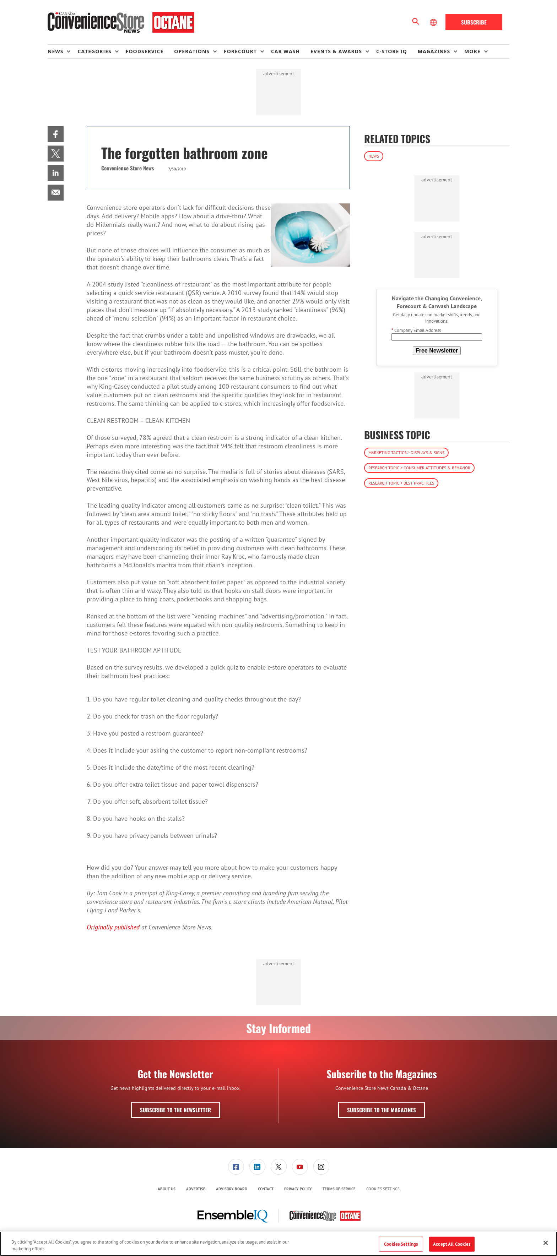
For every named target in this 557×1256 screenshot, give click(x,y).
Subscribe (474, 22)
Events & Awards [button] (336, 51)
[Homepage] (121, 22)
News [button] (55, 51)
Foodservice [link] (145, 51)
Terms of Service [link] (339, 1188)
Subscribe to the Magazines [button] (381, 1110)
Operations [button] (192, 51)
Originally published (113, 927)
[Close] (545, 1243)
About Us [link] (166, 1188)
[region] (278, 1244)
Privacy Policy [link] (298, 1188)
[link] (56, 134)
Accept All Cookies (451, 1244)
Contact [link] (266, 1188)
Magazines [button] (434, 51)
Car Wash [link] (285, 51)
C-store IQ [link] (391, 51)
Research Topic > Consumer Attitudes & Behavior (419, 467)
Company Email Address (416, 330)
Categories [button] (94, 51)
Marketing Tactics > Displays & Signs (406, 452)
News (373, 156)
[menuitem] (62, 51)
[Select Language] (434, 22)
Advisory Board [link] (231, 1188)
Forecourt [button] (240, 51)
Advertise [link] (195, 1188)
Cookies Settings (383, 1189)
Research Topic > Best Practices (401, 483)
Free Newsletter (437, 351)
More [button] (472, 51)
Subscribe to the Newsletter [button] (175, 1110)
